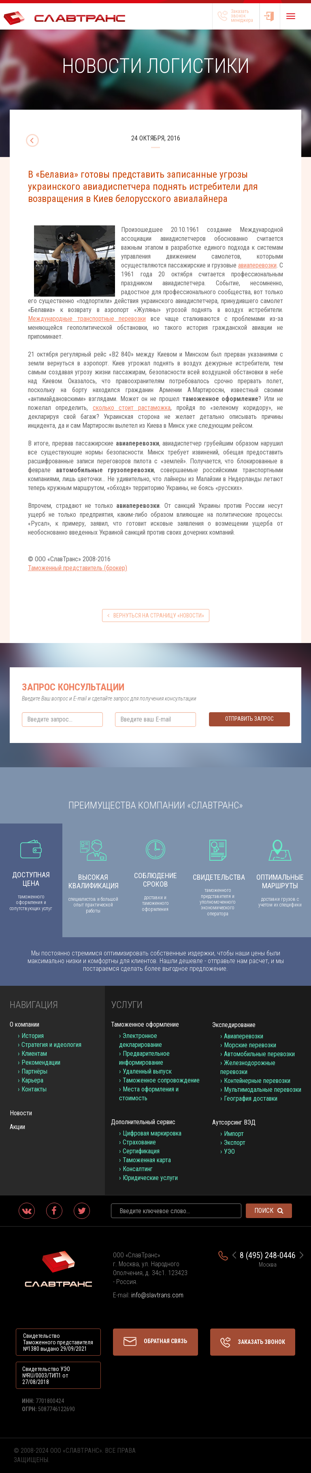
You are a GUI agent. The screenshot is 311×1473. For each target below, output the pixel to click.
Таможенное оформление (145, 1024)
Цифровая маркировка (152, 1133)
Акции (17, 1127)
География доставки (250, 1098)
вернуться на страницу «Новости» (155, 615)
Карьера (32, 1080)
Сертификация (141, 1151)
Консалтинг (138, 1169)
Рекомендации (40, 1062)
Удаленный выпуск (147, 1071)
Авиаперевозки (243, 1036)
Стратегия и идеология (51, 1045)
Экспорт (234, 1142)
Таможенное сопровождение (161, 1080)
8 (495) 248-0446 (268, 1255)
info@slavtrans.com (157, 1295)
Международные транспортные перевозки (87, 319)
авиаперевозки (257, 265)
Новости (21, 1113)
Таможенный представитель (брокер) (77, 568)
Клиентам (34, 1053)
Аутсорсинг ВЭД (234, 1122)
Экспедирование (234, 1025)
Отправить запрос (249, 718)
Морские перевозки (250, 1045)
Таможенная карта (147, 1160)
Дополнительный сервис (143, 1122)
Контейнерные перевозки (257, 1081)
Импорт (234, 1134)
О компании (24, 1024)
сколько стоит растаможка (132, 408)
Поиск (268, 1210)
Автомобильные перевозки (259, 1054)
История (32, 1036)
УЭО (229, 1151)
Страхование (139, 1142)
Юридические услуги (150, 1178)
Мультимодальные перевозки (262, 1089)
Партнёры (34, 1071)
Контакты (34, 1089)
